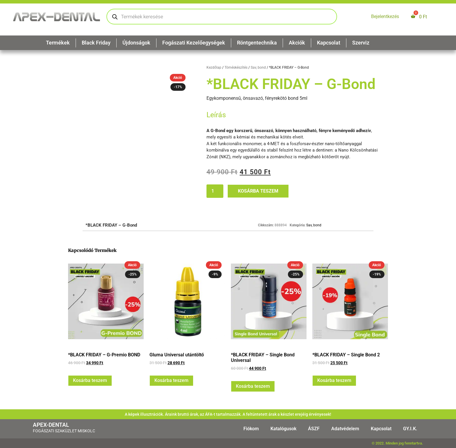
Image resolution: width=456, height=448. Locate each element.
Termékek (58, 43)
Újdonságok (136, 43)
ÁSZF (314, 428)
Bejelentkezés (385, 16)
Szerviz (360, 43)
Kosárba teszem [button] (90, 380)
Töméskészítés (236, 67)
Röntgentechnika (257, 43)
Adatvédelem (345, 428)
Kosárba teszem (258, 191)
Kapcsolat (328, 43)
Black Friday (96, 43)
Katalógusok (283, 428)
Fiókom (251, 428)
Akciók (297, 43)
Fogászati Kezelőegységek (193, 43)
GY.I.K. (410, 428)
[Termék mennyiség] (214, 191)
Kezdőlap (213, 67)
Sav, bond (258, 67)
